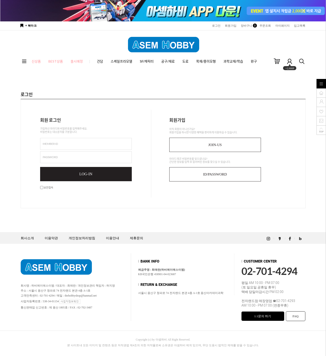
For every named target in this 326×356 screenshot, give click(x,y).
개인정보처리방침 (82, 238)
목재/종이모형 (206, 61)
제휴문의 (136, 238)
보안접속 (46, 187)
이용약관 (51, 238)
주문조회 (265, 25)
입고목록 (299, 25)
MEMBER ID (50, 144)
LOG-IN (85, 174)
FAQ (295, 316)
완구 (254, 61)
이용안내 (112, 238)
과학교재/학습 (233, 61)
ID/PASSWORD (215, 174)
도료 (185, 61)
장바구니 (248, 25)
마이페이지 (282, 25)
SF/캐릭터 (147, 61)
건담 (100, 61)
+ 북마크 (31, 25)
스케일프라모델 (121, 61)
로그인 (216, 25)
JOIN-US (215, 145)
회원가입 (230, 25)
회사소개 (27, 238)
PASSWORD (50, 157)
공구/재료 (168, 61)
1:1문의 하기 (262, 316)
